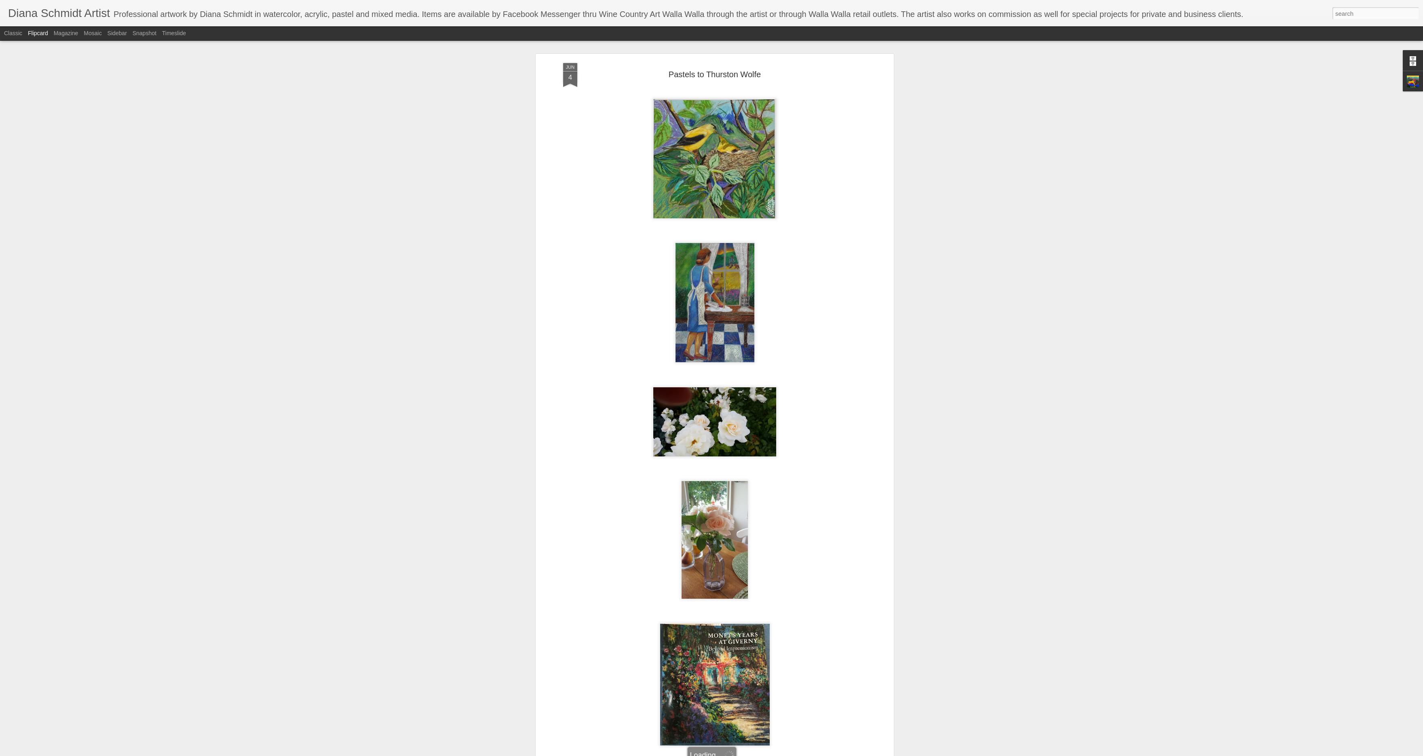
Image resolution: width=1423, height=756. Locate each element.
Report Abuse (760, 751)
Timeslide (174, 33)
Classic (13, 33)
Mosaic (92, 33)
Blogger (736, 751)
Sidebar (117, 33)
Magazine (66, 33)
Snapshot (144, 33)
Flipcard (38, 33)
